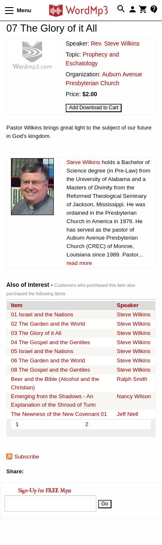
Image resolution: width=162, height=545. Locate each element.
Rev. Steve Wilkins (115, 43)
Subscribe (26, 456)
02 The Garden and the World (48, 324)
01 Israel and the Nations (42, 314)
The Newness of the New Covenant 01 (59, 414)
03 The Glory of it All (36, 333)
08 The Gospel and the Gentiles (50, 370)
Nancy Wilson (134, 396)
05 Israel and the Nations (42, 351)
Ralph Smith (132, 379)
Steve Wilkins (83, 162)
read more (79, 263)
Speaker (128, 305)
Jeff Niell (127, 414)
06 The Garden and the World (48, 360)
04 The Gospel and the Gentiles (50, 342)
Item (16, 305)
